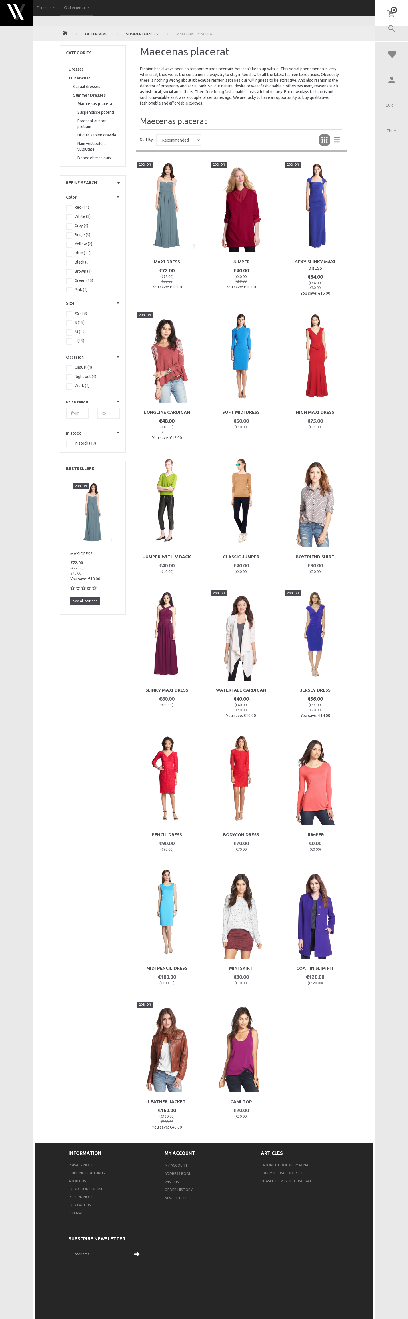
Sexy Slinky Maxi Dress (315, 264)
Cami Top (241, 1101)
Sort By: (147, 139)
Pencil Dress (167, 834)
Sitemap (76, 1213)
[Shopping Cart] (392, 13)
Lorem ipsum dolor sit (282, 1173)
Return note (81, 1197)
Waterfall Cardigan (241, 690)
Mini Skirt (241, 968)
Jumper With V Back (167, 556)
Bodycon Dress (241, 834)
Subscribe (137, 1254)
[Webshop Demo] (16, 11)
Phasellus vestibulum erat (286, 1181)
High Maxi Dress (315, 412)
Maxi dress (81, 553)
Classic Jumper (241, 556)
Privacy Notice (83, 1165)
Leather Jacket (167, 1101)
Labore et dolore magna (284, 1165)
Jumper (241, 261)
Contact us (80, 1205)
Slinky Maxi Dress (166, 690)
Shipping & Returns (87, 1173)
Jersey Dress (315, 690)
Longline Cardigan (167, 412)
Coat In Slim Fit (315, 968)
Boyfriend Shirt (315, 556)
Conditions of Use (86, 1189)
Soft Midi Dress (241, 412)
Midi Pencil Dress (166, 968)
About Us (77, 1181)
